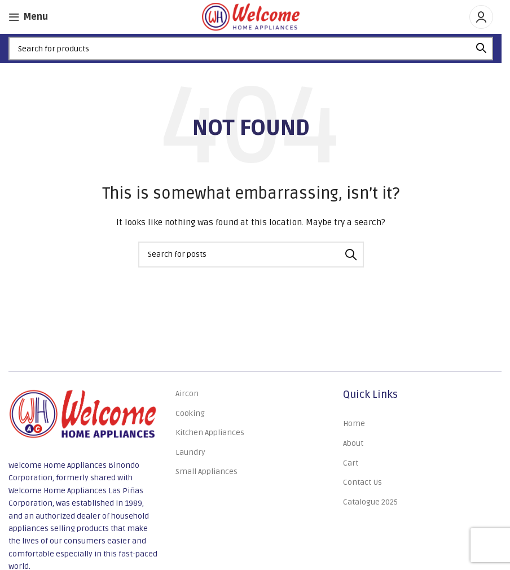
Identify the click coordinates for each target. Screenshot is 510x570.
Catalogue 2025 (370, 502)
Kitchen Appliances (209, 432)
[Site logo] (251, 16)
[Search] (250, 48)
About (353, 443)
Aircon (187, 393)
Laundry (190, 452)
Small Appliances (206, 471)
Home (354, 423)
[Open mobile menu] (28, 17)
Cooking (190, 413)
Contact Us (362, 482)
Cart (350, 463)
